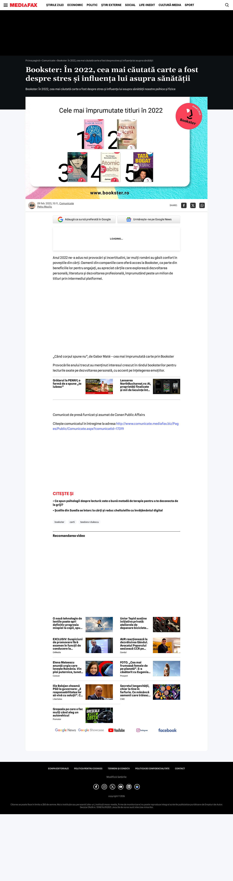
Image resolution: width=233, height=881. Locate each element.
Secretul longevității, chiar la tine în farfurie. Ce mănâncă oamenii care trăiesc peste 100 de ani (134, 690)
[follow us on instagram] (142, 730)
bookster (59, 522)
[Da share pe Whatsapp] (202, 205)
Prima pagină (32, 60)
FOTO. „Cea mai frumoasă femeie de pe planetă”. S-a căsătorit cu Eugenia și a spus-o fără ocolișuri (134, 667)
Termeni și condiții (119, 768)
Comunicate (48, 60)
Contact (180, 768)
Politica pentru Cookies (88, 768)
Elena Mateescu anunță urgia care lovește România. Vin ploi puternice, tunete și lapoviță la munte (68, 667)
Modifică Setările (116, 776)
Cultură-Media (170, 5)
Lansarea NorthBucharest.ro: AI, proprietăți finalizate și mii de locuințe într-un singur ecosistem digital (135, 385)
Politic (92, 5)
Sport (189, 5)
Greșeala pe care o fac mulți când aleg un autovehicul (68, 712)
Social (130, 5)
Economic (75, 5)
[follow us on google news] (65, 730)
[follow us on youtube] (116, 730)
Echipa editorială (58, 768)
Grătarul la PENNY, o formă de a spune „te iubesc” (67, 383)
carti (72, 522)
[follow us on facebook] (167, 730)
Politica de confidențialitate (152, 768)
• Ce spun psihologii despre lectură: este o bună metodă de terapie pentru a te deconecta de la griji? (115, 503)
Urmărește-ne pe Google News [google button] (149, 219)
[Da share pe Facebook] (184, 205)
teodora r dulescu (89, 522)
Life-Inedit (147, 5)
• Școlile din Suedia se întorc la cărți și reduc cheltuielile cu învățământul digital (108, 510)
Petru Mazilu (44, 206)
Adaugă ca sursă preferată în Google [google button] (84, 219)
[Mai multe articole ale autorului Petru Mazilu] (31, 205)
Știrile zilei (55, 5)
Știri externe (111, 5)
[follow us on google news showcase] (91, 730)
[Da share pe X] (193, 205)
